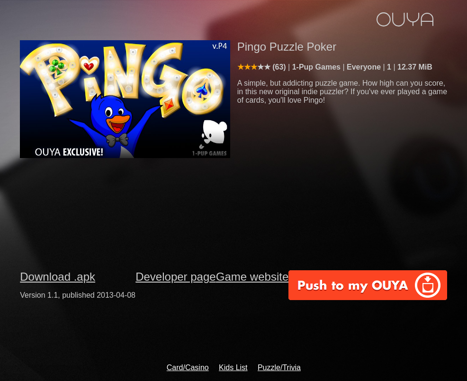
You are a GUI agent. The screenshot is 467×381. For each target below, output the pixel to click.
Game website (252, 276)
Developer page (175, 276)
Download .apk (57, 276)
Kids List (233, 367)
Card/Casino (188, 367)
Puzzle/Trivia (279, 367)
